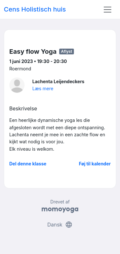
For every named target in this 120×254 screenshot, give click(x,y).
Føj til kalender (95, 163)
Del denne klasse (27, 163)
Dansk (60, 224)
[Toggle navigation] (107, 10)
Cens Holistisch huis (35, 9)
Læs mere (42, 88)
